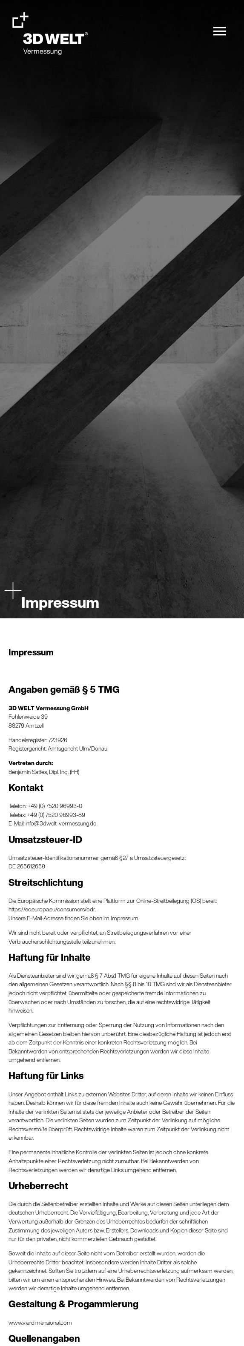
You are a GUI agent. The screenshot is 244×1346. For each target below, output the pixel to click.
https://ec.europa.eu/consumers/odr (52, 909)
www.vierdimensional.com (40, 1322)
